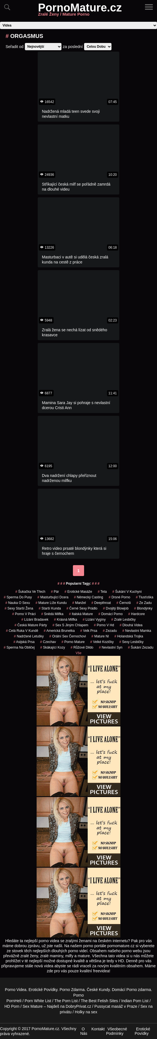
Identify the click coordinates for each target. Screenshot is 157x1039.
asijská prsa (23, 642)
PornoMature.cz (80, 11)
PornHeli (14, 1001)
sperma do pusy (18, 597)
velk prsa (88, 631)
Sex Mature (33, 1006)
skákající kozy (52, 647)
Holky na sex (86, 1012)
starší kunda (50, 608)
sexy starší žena (19, 608)
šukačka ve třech (30, 592)
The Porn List (66, 1001)
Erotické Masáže (78, 592)
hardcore (136, 614)
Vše (79, 653)
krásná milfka (65, 620)
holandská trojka (128, 636)
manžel (79, 603)
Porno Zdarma (72, 989)
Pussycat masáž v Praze (115, 1006)
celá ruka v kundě (22, 631)
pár (55, 592)
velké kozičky (102, 642)
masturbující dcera (52, 597)
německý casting (88, 597)
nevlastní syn (110, 647)
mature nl (100, 636)
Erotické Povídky (42, 989)
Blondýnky (143, 608)
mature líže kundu (50, 603)
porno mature (73, 642)
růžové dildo (82, 647)
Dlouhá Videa (131, 625)
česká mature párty (31, 625)
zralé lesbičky (123, 620)
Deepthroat (101, 603)
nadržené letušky (29, 636)
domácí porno (110, 614)
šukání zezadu (140, 647)
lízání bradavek (34, 620)
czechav (48, 642)
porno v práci (24, 614)
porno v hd (104, 625)
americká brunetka (59, 631)
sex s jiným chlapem (70, 625)
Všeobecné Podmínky (116, 1031)
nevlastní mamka (136, 631)
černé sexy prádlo (81, 608)
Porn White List (38, 1001)
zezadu (110, 631)
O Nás (83, 1031)
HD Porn (12, 1006)
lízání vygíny (94, 620)
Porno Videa (16, 989)
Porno (132, 989)
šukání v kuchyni (127, 592)
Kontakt (97, 1029)
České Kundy (98, 989)
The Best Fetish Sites (99, 1001)
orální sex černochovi (67, 636)
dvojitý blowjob (116, 608)
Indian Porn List (134, 1001)
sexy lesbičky (131, 642)
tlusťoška (144, 597)
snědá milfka (52, 614)
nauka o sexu (17, 603)
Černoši (123, 603)
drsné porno (119, 597)
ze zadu (144, 603)
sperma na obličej (19, 647)
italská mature (81, 614)
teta (102, 592)
